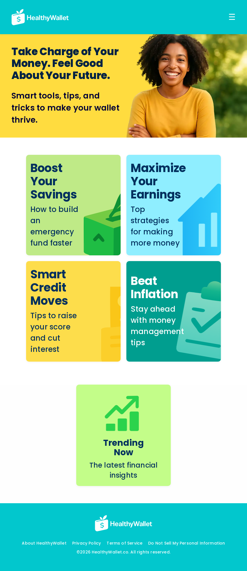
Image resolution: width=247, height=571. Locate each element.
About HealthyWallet (44, 543)
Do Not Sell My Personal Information (186, 543)
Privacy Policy (86, 543)
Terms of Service (124, 543)
